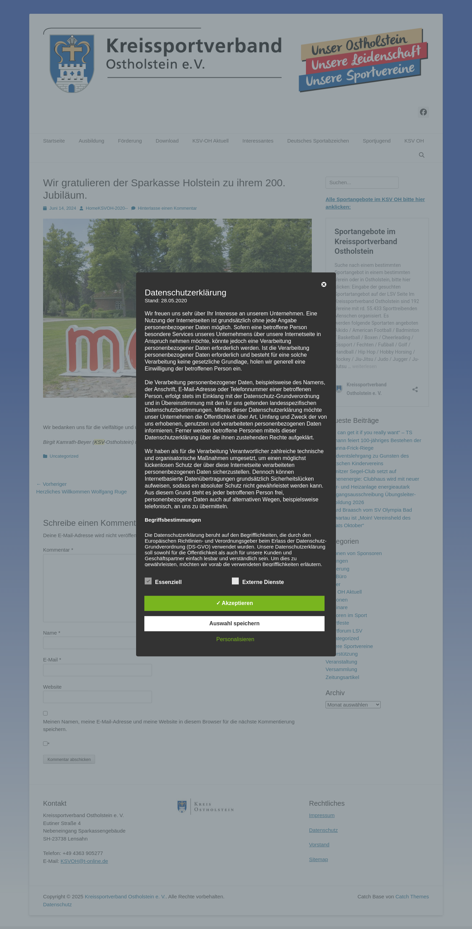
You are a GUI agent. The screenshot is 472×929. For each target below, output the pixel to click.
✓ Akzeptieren (234, 603)
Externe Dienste (258, 581)
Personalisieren (235, 640)
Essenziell (163, 581)
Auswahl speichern (234, 624)
